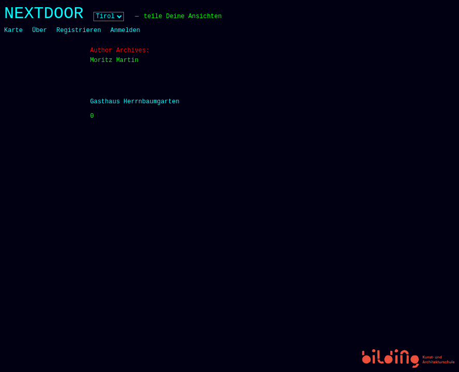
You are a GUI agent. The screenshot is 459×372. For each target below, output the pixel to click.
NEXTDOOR (44, 13)
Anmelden (125, 30)
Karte (13, 30)
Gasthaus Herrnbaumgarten (135, 101)
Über (39, 30)
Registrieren (78, 30)
